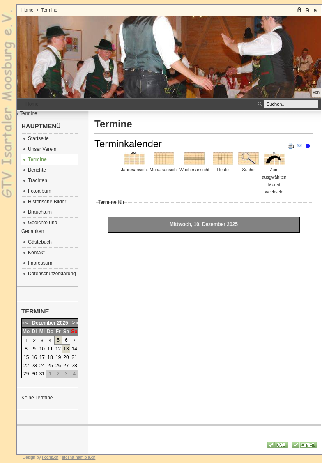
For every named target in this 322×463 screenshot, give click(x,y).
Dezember (43, 323)
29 (26, 374)
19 (58, 357)
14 (74, 349)
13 (66, 349)
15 (26, 357)
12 (58, 349)
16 (34, 357)
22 (26, 366)
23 (34, 366)
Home (27, 9)
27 (66, 366)
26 (58, 366)
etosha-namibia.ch (79, 457)
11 (50, 349)
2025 (62, 323)
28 (74, 366)
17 (42, 357)
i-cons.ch (50, 457)
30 (34, 374)
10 (42, 349)
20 (66, 357)
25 (50, 366)
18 (50, 357)
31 (42, 374)
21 (74, 357)
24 (42, 366)
